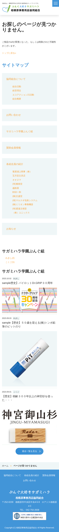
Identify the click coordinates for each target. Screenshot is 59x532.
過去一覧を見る (29, 451)
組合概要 (16, 99)
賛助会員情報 (13, 147)
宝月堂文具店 (18, 175)
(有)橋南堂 (17, 184)
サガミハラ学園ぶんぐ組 (19, 131)
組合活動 (16, 86)
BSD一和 (16, 192)
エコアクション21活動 (23, 95)
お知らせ (11, 228)
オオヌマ (16, 180)
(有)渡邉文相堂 (19, 208)
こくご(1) (10, 262)
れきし (16, 279)
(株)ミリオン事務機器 (22, 204)
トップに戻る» (9, 53)
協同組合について (16, 79)
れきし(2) (10, 258)
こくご (16, 392)
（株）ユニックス (21, 213)
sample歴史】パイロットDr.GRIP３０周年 (27, 282)
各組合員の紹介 (14, 164)
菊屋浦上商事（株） (22, 171)
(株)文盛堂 (17, 196)
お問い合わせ (13, 115)
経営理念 (16, 90)
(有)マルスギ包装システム (25, 200)
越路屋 (15, 188)
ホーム (5, 466)
